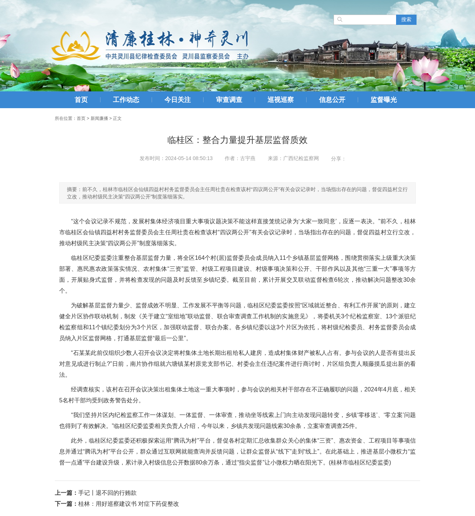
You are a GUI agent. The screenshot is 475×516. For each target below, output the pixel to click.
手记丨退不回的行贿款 (107, 493)
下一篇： (66, 504)
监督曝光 (383, 99)
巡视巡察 (280, 99)
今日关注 (177, 99)
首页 (81, 99)
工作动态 (126, 99)
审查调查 (229, 99)
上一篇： (66, 493)
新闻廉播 (99, 118)
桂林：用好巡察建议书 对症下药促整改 (128, 504)
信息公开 (332, 99)
